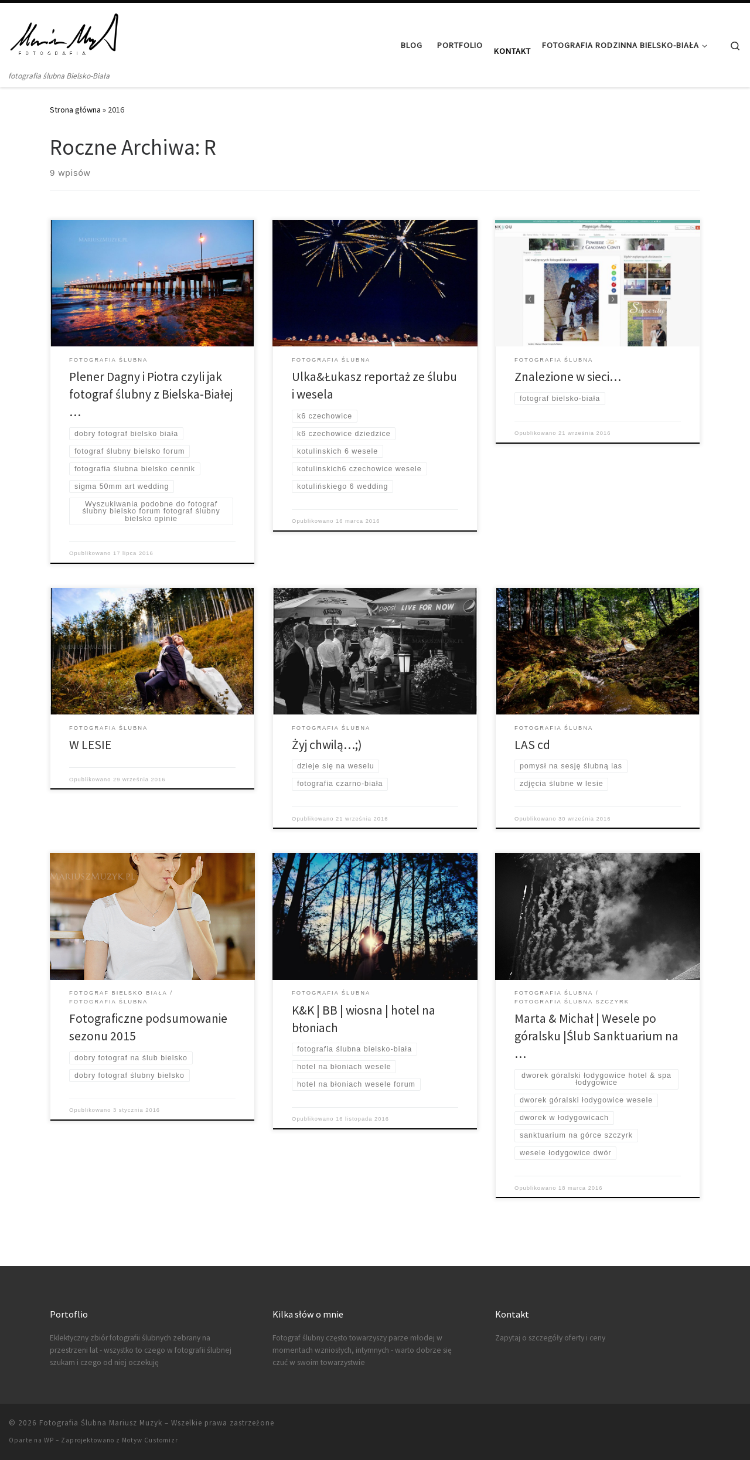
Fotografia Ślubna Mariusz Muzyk (100, 1423)
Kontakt (512, 51)
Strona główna (75, 109)
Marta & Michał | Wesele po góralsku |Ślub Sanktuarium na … (596, 1035)
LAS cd (532, 745)
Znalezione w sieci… (567, 376)
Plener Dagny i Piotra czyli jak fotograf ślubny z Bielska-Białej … (151, 394)
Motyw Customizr (150, 1440)
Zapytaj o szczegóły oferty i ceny (550, 1338)
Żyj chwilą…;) (327, 745)
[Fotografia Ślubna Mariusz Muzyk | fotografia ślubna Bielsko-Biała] (65, 36)
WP (49, 1440)
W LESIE (90, 745)
